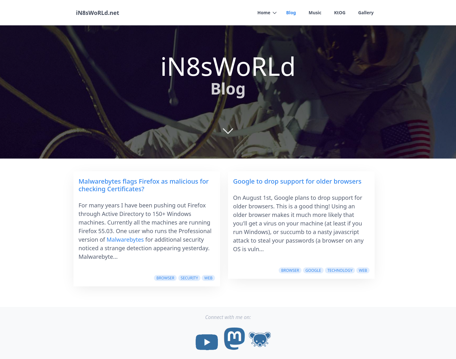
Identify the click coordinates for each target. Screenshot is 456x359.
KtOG (339, 13)
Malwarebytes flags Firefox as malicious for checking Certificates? (144, 185)
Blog (290, 13)
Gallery (366, 13)
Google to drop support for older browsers (297, 181)
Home (263, 13)
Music (314, 13)
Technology (339, 270)
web (208, 278)
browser (165, 278)
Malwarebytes (125, 239)
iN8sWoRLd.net (97, 12)
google (313, 270)
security (189, 278)
